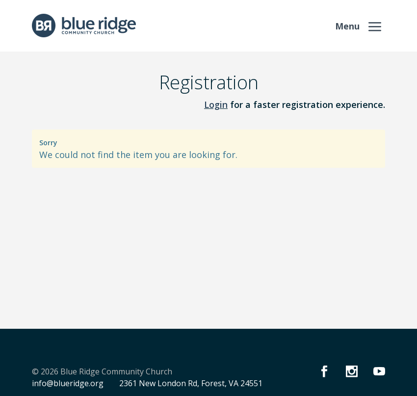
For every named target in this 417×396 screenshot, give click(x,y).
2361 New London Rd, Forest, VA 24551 (190, 383)
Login (216, 104)
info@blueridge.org (68, 383)
